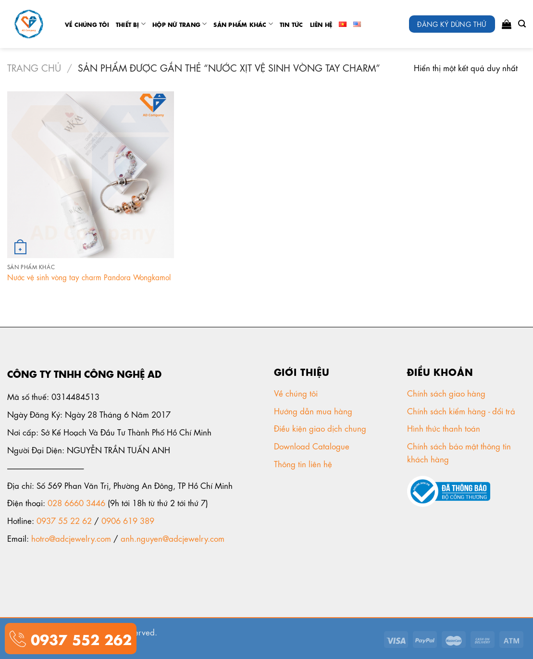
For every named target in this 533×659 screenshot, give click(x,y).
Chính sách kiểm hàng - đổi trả (462, 410)
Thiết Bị (131, 23)
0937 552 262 (79, 638)
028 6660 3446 (76, 502)
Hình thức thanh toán (445, 428)
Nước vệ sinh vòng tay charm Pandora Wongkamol (89, 277)
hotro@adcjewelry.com (71, 538)
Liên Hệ (321, 24)
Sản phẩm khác (243, 23)
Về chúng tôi (87, 24)
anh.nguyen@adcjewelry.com (172, 538)
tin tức (291, 24)
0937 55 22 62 (64, 520)
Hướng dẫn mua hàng (313, 410)
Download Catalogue (313, 445)
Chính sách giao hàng (446, 392)
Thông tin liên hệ (304, 463)
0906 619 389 (127, 520)
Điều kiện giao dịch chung (321, 428)
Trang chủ (34, 67)
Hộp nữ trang (179, 23)
